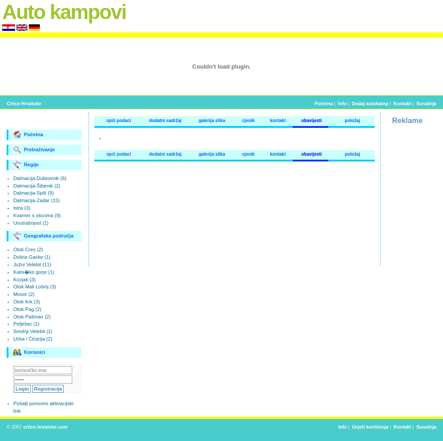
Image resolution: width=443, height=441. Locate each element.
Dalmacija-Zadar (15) (36, 200)
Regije (26, 165)
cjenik (248, 120)
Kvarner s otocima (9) (37, 215)
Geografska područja (43, 236)
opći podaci (118, 120)
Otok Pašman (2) (32, 316)
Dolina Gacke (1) (32, 257)
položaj (352, 120)
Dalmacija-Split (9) (33, 193)
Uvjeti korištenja (370, 426)
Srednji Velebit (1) (32, 331)
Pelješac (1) (26, 323)
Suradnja (426, 103)
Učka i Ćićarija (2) (32, 338)
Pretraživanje (34, 150)
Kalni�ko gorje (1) (33, 272)
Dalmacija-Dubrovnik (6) (39, 178)
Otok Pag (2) (27, 309)
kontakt (278, 120)
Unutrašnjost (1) (31, 223)
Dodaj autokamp (370, 103)
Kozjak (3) (24, 279)
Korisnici (29, 352)
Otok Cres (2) (28, 249)
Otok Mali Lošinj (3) (34, 286)
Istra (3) (22, 208)
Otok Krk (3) (26, 301)
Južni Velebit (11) (32, 264)
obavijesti (311, 120)
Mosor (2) (24, 294)
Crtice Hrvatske (24, 103)
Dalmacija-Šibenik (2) (36, 185)
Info (342, 103)
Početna (324, 103)
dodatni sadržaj (165, 120)
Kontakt (402, 103)
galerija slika (211, 120)
